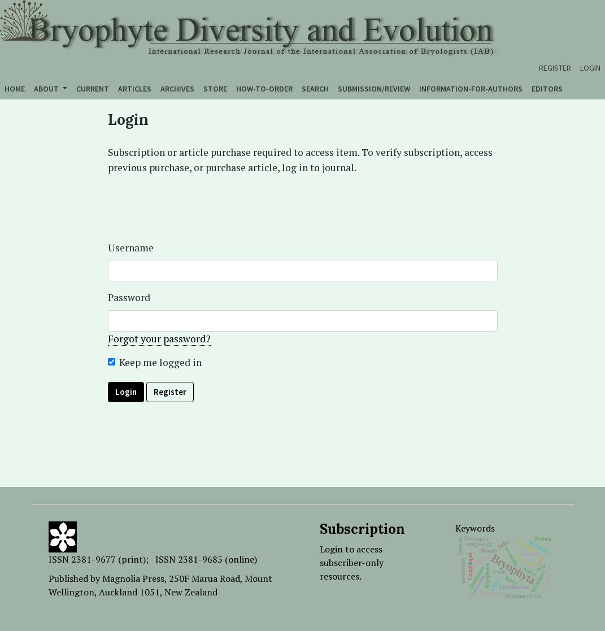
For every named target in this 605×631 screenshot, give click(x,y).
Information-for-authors (471, 89)
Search (315, 89)
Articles (134, 89)
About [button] (47, 89)
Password (129, 297)
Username (131, 247)
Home (15, 89)
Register (555, 68)
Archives (177, 89)
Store (215, 89)
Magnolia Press (133, 578)
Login (590, 68)
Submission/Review (374, 89)
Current (92, 89)
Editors (547, 89)
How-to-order (264, 89)
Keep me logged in (160, 362)
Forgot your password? (159, 338)
